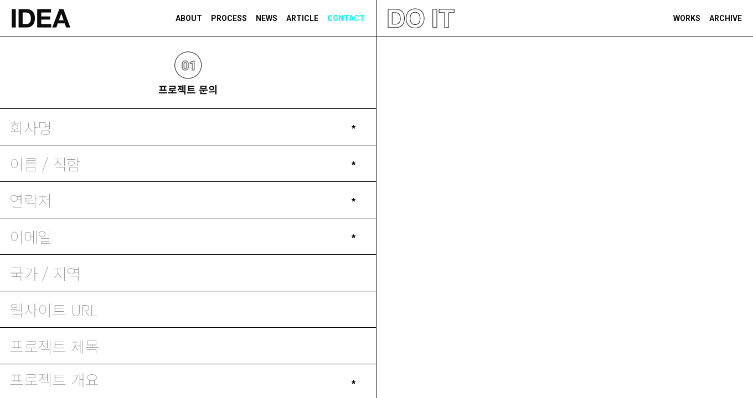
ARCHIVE (725, 18)
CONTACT (346, 18)
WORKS (686, 18)
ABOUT (189, 18)
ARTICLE (302, 18)
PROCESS (229, 18)
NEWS (266, 18)
